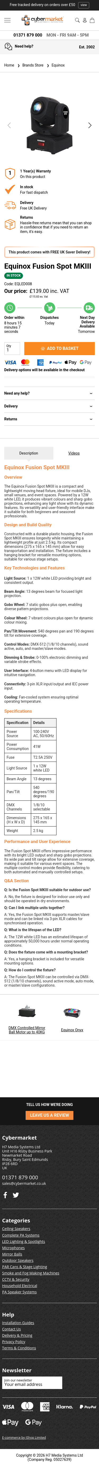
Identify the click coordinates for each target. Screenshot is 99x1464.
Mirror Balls (12, 1254)
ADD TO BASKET (60, 348)
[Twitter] (5, 1193)
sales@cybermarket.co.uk (24, 1183)
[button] (90, 125)
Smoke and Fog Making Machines (30, 1273)
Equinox (55, 65)
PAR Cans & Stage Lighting (24, 1266)
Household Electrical (19, 1285)
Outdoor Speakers (18, 1260)
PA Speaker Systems (19, 1291)
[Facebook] (16, 1193)
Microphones (13, 1247)
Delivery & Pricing (17, 1335)
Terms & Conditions (19, 1347)
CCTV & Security (15, 1279)
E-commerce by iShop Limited (24, 1437)
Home (9, 65)
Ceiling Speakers (16, 1228)
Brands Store (30, 65)
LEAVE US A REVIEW (49, 1115)
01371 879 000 (27, 35)
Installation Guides (18, 1322)
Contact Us (11, 1329)
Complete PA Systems (20, 1235)
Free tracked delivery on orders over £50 (49, 5)
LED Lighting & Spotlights (23, 1241)
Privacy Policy (13, 1341)
